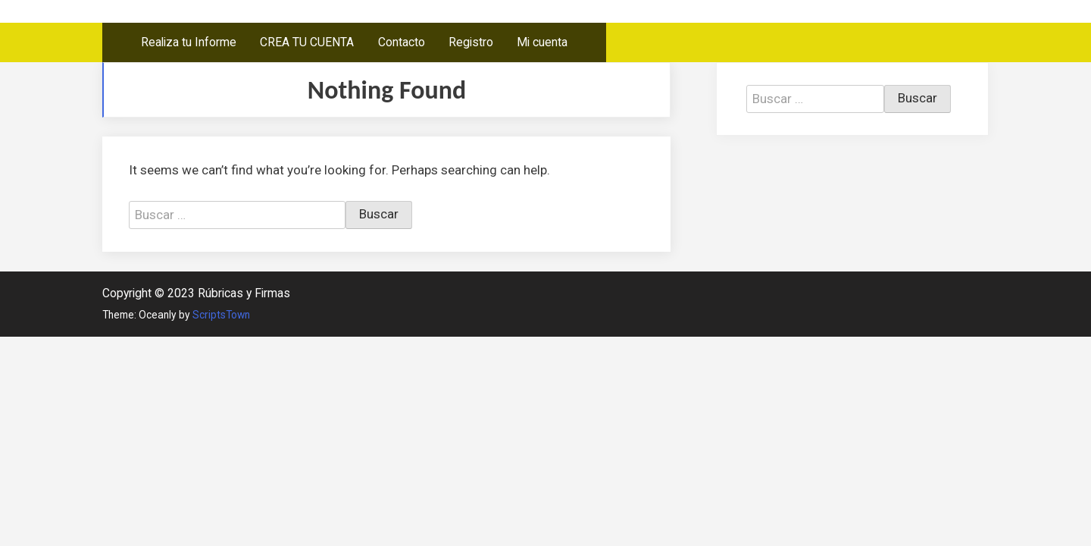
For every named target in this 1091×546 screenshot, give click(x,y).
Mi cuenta (542, 42)
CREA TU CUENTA (307, 42)
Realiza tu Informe (188, 42)
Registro (471, 42)
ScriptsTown (221, 315)
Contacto (401, 42)
